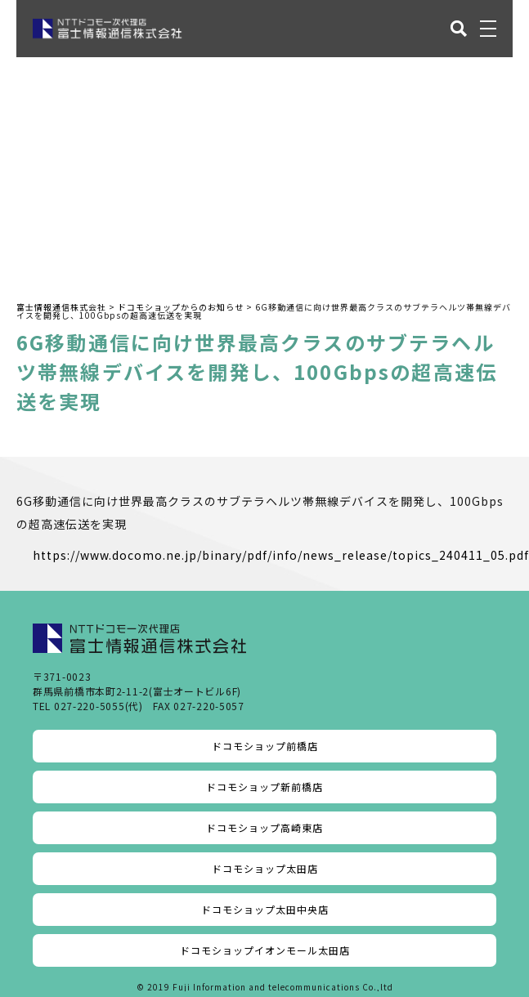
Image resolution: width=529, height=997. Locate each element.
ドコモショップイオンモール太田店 (265, 950)
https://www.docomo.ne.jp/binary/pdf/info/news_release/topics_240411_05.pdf (281, 555)
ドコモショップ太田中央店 (265, 909)
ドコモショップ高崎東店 (264, 827)
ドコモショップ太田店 (265, 868)
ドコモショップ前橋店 (265, 746)
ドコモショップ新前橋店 (264, 787)
